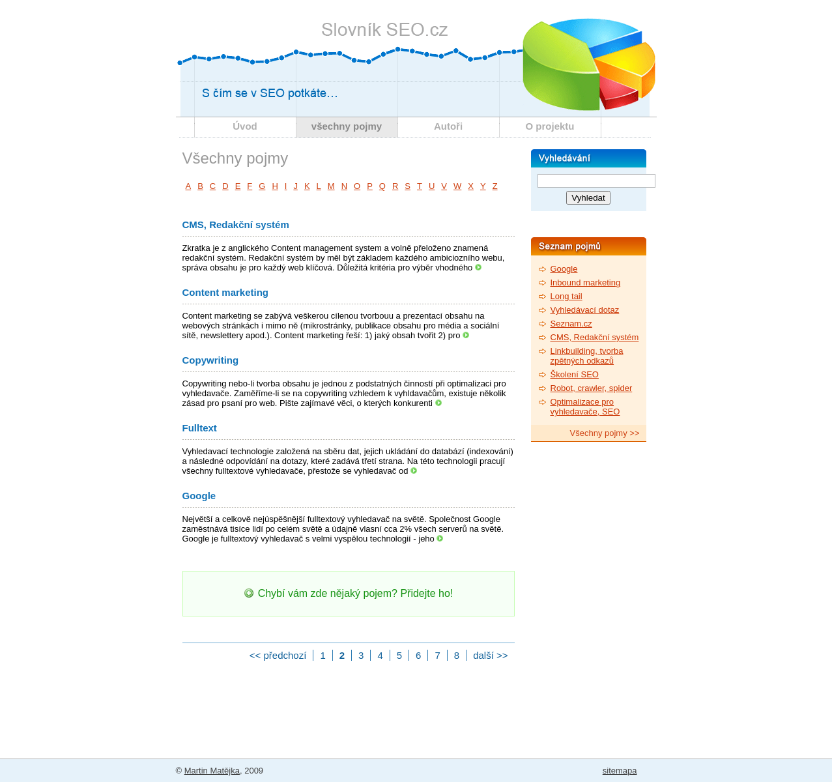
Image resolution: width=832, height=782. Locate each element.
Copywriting (210, 360)
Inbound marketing (586, 282)
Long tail (566, 296)
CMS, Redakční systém (235, 224)
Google (199, 495)
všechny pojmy (346, 126)
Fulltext (199, 427)
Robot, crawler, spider (592, 388)
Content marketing (225, 292)
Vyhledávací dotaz (585, 310)
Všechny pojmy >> (605, 433)
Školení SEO (575, 374)
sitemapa (620, 770)
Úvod (245, 126)
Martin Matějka (212, 770)
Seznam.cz (571, 323)
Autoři (448, 126)
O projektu (549, 126)
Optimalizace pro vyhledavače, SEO (585, 406)
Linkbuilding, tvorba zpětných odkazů (587, 356)
